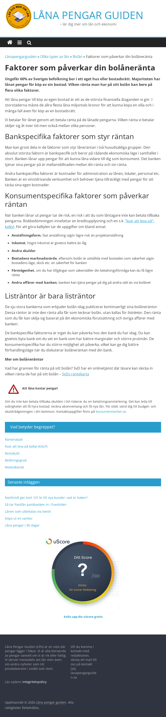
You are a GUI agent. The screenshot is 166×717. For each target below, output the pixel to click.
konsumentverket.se (111, 407)
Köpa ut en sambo (18, 514)
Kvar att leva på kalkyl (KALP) (26, 442)
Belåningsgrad (16, 455)
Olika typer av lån (54, 52)
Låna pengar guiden (60, 13)
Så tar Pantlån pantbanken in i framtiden (35, 500)
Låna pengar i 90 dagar (22, 520)
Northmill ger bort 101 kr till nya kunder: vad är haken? (46, 493)
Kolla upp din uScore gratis (83, 612)
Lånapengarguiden (21, 52)
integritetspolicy (34, 677)
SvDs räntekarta (75, 369)
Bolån (77, 52)
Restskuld (12, 448)
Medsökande (14, 462)
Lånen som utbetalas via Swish (28, 507)
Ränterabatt (14, 435)
